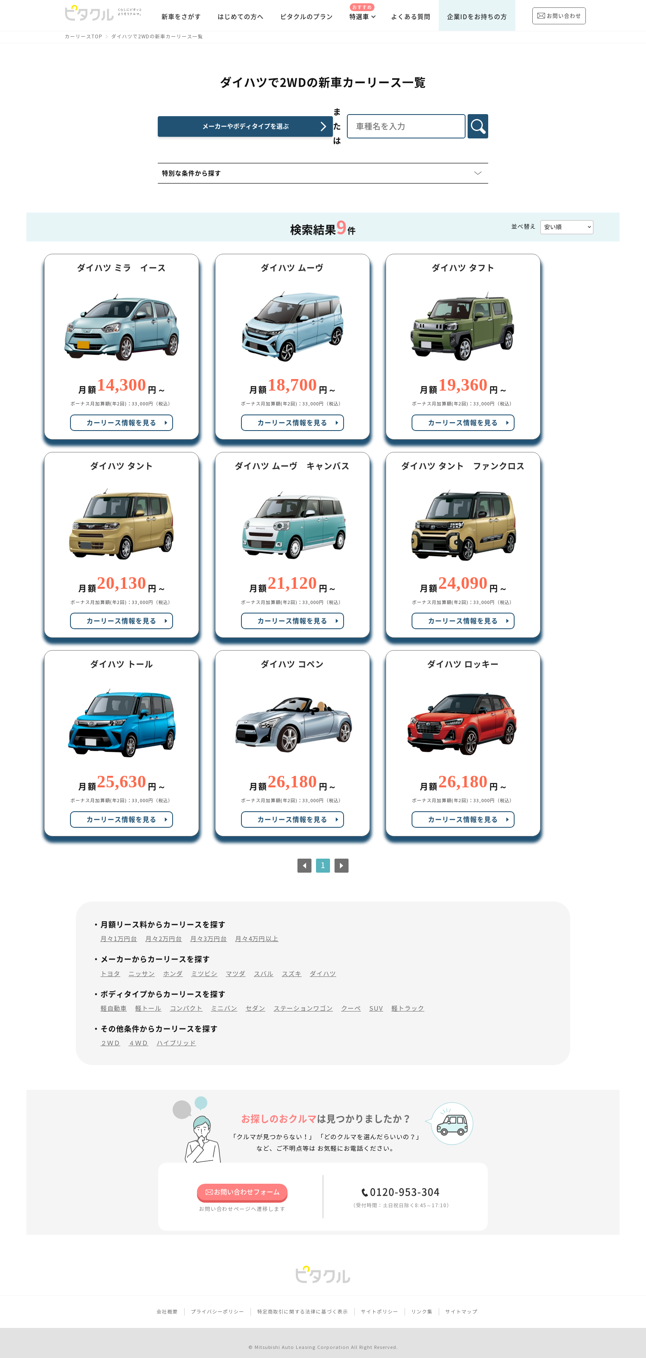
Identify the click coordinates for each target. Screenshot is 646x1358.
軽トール (148, 998)
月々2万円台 (163, 929)
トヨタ (110, 964)
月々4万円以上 (257, 929)
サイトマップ (461, 1302)
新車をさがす (181, 17)
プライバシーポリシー (217, 1302)
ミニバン (224, 998)
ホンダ (173, 964)
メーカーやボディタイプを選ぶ (229, 117)
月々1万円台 (119, 929)
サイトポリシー (379, 1302)
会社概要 (167, 1302)
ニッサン (142, 964)
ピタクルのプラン (306, 17)
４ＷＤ (138, 1033)
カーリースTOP (84, 36)
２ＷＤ (110, 1033)
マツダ (236, 964)
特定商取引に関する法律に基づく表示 (302, 1302)
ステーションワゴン (303, 998)
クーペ (351, 998)
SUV (376, 998)
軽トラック (407, 998)
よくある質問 (411, 17)
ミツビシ (204, 964)
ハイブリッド (176, 1033)
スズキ (292, 964)
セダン (255, 998)
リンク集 (422, 1302)
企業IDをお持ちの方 (477, 17)
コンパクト (186, 998)
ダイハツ (323, 964)
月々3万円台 (208, 929)
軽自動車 (114, 998)
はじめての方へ (241, 17)
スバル (264, 964)
